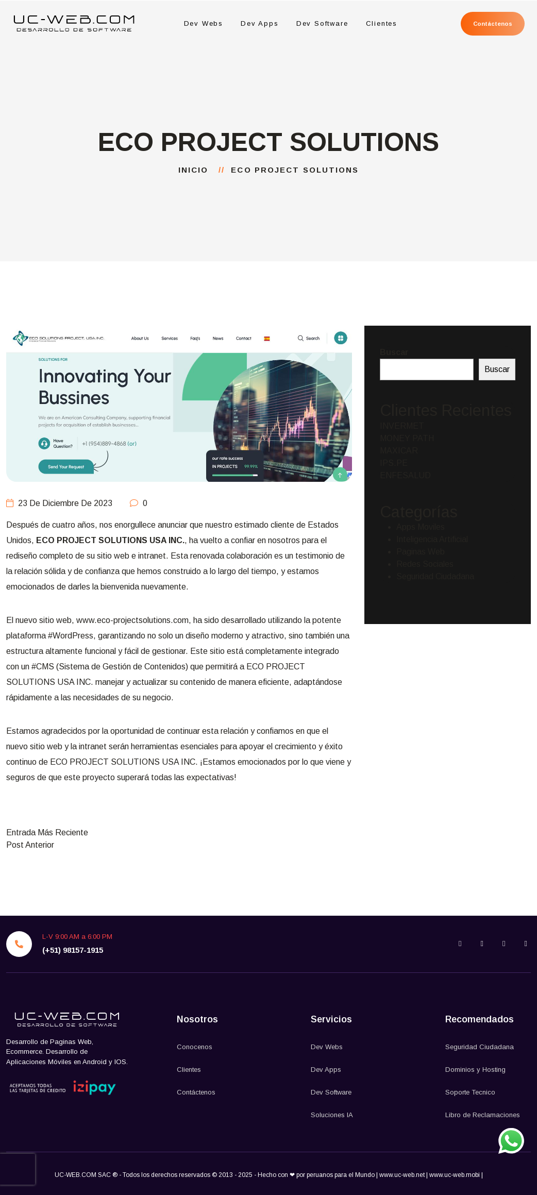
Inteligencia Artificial (432, 539)
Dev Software (322, 23)
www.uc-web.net (402, 1175)
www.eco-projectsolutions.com (132, 620)
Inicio (196, 169)
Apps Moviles (420, 527)
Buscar (394, 352)
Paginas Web (420, 551)
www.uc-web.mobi (455, 1175)
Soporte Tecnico (470, 1092)
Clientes (381, 23)
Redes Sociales (425, 564)
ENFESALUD (405, 475)
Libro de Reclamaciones (482, 1115)
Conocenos (194, 1047)
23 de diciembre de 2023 (59, 503)
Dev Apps (259, 23)
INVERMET (402, 426)
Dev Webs (203, 23)
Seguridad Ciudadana (435, 576)
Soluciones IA (332, 1115)
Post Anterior (30, 844)
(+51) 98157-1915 (72, 950)
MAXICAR (399, 450)
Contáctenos (492, 24)
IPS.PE (394, 463)
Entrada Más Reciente (47, 832)
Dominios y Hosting (475, 1069)
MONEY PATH (407, 438)
